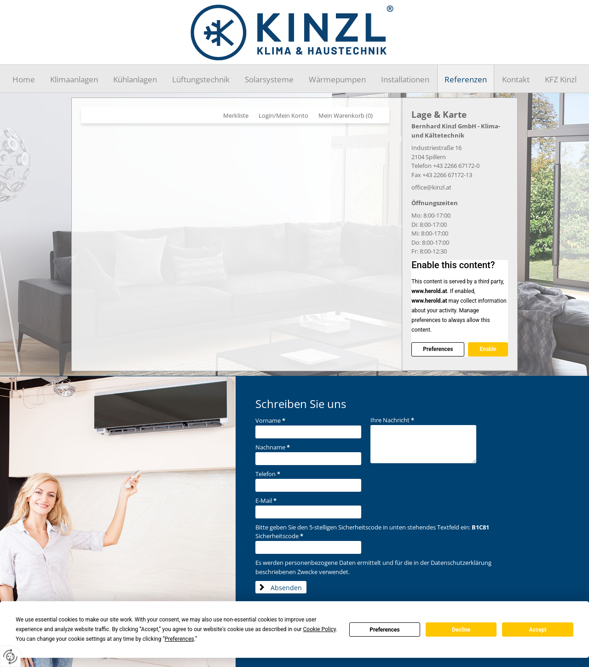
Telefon (267, 474)
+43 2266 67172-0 (456, 165)
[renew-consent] (10, 656)
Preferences (385, 630)
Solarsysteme (269, 79)
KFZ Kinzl (561, 79)
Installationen (405, 79)
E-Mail (266, 500)
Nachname (272, 447)
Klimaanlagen (74, 79)
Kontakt (516, 79)
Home (23, 79)
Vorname (270, 420)
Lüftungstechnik (201, 79)
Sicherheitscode (279, 536)
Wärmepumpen (337, 79)
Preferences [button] (179, 639)
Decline (461, 630)
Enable (487, 349)
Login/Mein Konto (283, 115)
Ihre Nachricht (392, 420)
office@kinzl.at (431, 187)
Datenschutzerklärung (461, 562)
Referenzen (466, 79)
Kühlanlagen (135, 79)
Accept (538, 630)
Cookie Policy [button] (319, 629)
